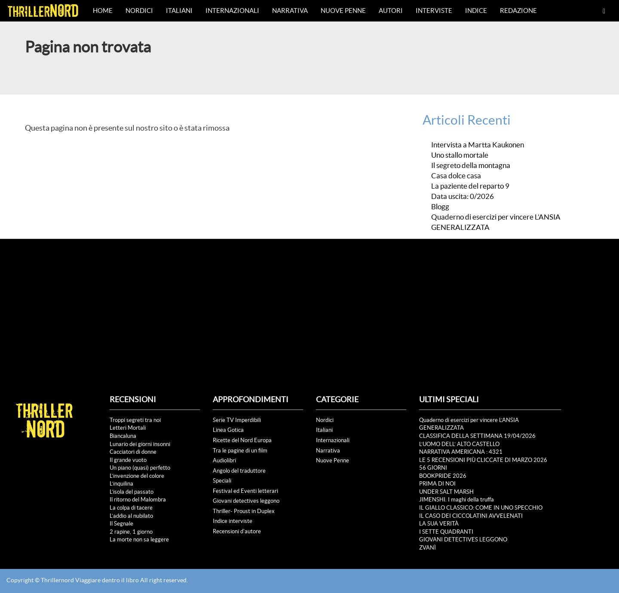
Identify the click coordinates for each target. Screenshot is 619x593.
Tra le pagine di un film (240, 450)
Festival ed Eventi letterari (245, 491)
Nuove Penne (343, 10)
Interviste (434, 10)
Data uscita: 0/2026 (462, 196)
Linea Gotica (228, 430)
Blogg (440, 207)
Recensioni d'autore (237, 531)
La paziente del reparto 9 (470, 186)
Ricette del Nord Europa (242, 440)
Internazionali (232, 10)
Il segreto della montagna (470, 165)
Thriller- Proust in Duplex (244, 511)
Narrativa (290, 10)
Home (103, 10)
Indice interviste (232, 521)
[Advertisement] (309, 303)
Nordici (139, 10)
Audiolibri (224, 460)
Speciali (222, 480)
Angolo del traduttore (239, 471)
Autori (391, 10)
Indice (476, 10)
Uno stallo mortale (459, 155)
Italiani (179, 10)
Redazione (518, 10)
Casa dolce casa (456, 176)
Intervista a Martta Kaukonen (477, 145)
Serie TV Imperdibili (237, 420)
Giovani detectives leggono (246, 501)
